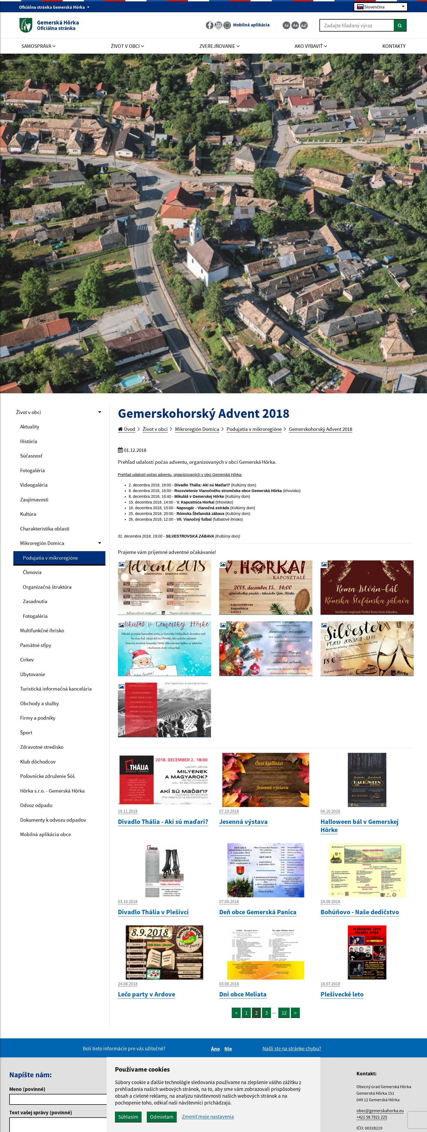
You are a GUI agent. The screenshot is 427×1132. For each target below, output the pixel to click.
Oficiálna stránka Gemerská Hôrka (54, 7)
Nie (229, 1048)
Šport (26, 732)
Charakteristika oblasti (44, 528)
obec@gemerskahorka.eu (380, 1110)
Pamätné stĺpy (35, 645)
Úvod (126, 429)
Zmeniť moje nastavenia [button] (208, 1116)
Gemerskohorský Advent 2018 (320, 429)
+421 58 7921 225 (371, 1117)
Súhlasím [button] (128, 1116)
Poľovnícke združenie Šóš (47, 776)
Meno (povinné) (27, 1089)
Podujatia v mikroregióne (50, 557)
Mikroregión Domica (42, 543)
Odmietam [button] (161, 1116)
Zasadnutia (35, 601)
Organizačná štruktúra (47, 587)
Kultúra (28, 514)
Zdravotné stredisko (41, 747)
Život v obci (28, 412)
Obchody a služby (39, 703)
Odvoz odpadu (36, 805)
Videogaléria (34, 484)
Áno (216, 1048)
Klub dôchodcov (38, 761)
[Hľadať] (400, 25)
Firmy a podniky (37, 717)
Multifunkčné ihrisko (42, 630)
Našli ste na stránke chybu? (292, 1048)
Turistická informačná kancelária (56, 688)
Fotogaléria (32, 470)
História (28, 441)
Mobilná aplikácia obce (45, 834)
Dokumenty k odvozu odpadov (53, 820)
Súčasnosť (31, 455)
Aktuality (29, 426)
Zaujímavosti (34, 499)
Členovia (32, 572)
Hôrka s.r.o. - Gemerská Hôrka (52, 790)
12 (284, 1013)
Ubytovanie (32, 674)
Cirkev (27, 659)
